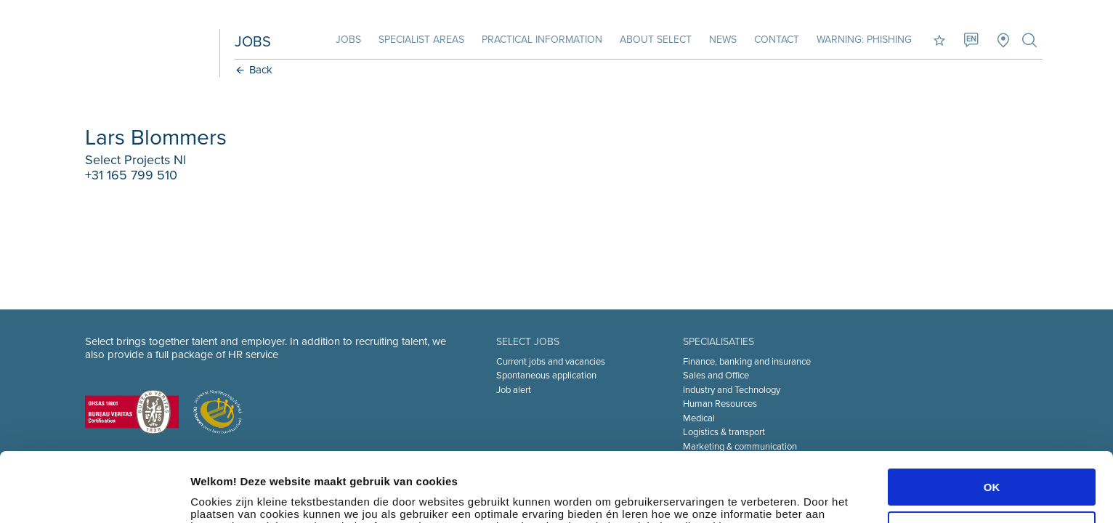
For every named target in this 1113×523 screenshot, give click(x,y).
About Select (656, 39)
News (723, 39)
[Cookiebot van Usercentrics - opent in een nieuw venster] (94, 495)
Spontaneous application (546, 375)
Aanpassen (992, 460)
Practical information (542, 39)
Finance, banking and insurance (747, 362)
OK (992, 418)
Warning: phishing (864, 39)
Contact (776, 39)
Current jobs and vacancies (550, 362)
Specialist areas (421, 39)
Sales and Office (716, 375)
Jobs (348, 39)
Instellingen (221, 494)
